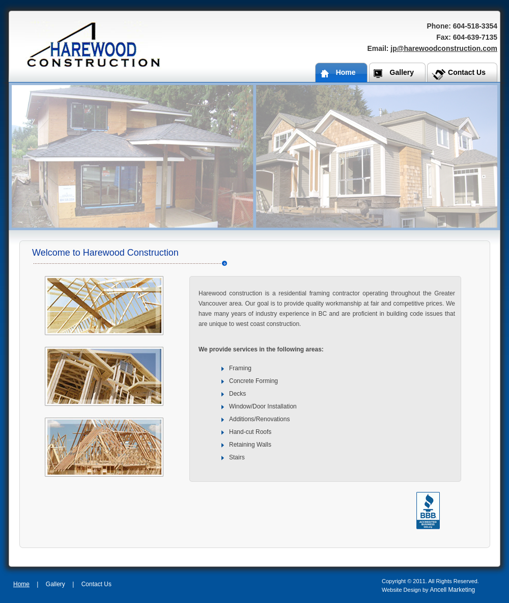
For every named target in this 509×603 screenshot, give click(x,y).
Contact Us (96, 584)
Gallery (55, 584)
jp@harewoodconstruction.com (443, 48)
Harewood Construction (93, 45)
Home (21, 584)
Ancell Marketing (452, 589)
